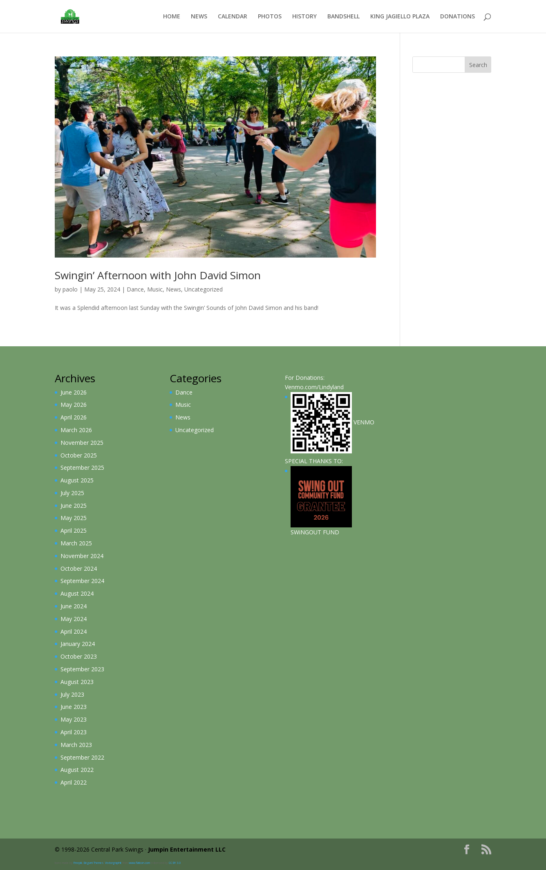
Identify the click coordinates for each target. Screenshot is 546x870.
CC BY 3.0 (175, 863)
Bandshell (343, 16)
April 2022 (73, 782)
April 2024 (73, 631)
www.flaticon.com (139, 863)
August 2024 (77, 593)
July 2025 (72, 493)
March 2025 (76, 543)
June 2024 (73, 606)
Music (155, 289)
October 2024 (78, 568)
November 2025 (81, 442)
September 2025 (82, 467)
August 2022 (77, 770)
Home (171, 16)
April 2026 (73, 417)
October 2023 (78, 656)
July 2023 (72, 694)
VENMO (332, 422)
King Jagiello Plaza (400, 16)
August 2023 (77, 682)
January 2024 (77, 644)
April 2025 (73, 530)
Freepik (78, 863)
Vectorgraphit (113, 863)
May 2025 (73, 518)
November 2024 (81, 556)
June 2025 (73, 505)
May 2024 (73, 619)
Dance (135, 289)
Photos (270, 16)
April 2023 (73, 732)
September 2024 (82, 581)
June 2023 (73, 707)
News (199, 16)
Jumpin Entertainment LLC (187, 849)
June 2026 (73, 392)
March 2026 (76, 430)
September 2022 (82, 757)
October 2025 (78, 455)
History (304, 16)
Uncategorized (203, 289)
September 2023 (82, 669)
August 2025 (77, 480)
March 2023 (76, 745)
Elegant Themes (93, 863)
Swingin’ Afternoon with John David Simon (158, 275)
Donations (457, 16)
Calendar (232, 16)
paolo (70, 289)
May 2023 (73, 719)
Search (478, 65)
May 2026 (73, 404)
